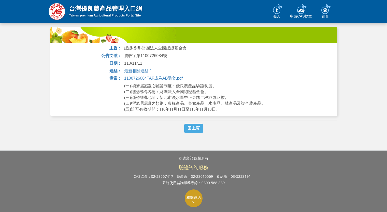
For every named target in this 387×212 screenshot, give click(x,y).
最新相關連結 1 (138, 71)
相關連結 (194, 199)
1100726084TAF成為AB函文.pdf (153, 78)
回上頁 (194, 128)
